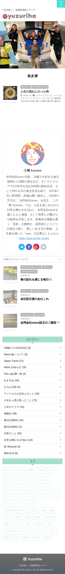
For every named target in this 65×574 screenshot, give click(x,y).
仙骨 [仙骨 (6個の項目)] (34, 510)
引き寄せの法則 (27, 101)
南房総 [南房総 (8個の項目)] (37, 517)
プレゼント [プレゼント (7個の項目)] (29, 503)
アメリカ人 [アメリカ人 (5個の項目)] (10, 476)
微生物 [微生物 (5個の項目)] (39, 524)
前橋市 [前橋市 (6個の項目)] (17, 517)
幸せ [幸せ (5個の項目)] (16, 524)
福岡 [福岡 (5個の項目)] (16, 537)
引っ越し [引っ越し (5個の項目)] (27, 524)
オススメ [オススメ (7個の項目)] (9, 483)
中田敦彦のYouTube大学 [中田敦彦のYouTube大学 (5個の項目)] (16, 510)
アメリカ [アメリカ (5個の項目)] (53, 470)
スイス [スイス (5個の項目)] (55, 490)
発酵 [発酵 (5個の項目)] (7, 537)
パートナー (35, 98)
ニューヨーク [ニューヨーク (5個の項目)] (26, 497)
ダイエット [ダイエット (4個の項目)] (10, 497)
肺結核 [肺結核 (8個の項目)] (37, 537)
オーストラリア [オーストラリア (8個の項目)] (42, 483)
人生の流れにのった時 (34, 91)
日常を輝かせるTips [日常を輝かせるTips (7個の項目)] (14, 531)
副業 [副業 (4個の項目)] (27, 517)
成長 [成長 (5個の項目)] (49, 524)
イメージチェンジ (44, 95)
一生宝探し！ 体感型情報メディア (32, 565)
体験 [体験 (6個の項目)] (43, 510)
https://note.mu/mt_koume (34, 238)
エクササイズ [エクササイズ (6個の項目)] (43, 476)
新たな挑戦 (41, 101)
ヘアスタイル (47, 98)
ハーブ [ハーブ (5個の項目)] (40, 497)
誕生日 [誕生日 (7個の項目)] (48, 537)
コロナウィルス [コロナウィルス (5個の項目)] (25, 490)
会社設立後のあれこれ (34, 298)
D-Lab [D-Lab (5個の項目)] (19, 470)
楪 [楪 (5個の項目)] (45, 531)
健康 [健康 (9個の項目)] (52, 510)
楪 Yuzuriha (32, 559)
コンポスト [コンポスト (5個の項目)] (42, 490)
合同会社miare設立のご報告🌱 (40, 322)
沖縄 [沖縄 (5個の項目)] (53, 531)
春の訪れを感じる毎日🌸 (36, 279)
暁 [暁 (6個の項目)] (38, 531)
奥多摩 (57, 98)
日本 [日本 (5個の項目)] (30, 531)
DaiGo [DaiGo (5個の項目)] (30, 470)
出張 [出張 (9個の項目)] (7, 517)
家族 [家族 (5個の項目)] (7, 524)
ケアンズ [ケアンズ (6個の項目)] (9, 490)
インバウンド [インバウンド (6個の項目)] (26, 476)
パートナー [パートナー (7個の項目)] (53, 497)
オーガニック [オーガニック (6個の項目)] (24, 483)
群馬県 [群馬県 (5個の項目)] (26, 537)
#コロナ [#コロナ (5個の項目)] (8, 470)
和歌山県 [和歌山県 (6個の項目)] (49, 517)
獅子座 (50, 101)
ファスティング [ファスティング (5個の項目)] (12, 503)
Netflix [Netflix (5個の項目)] (41, 470)
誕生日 (57, 101)
